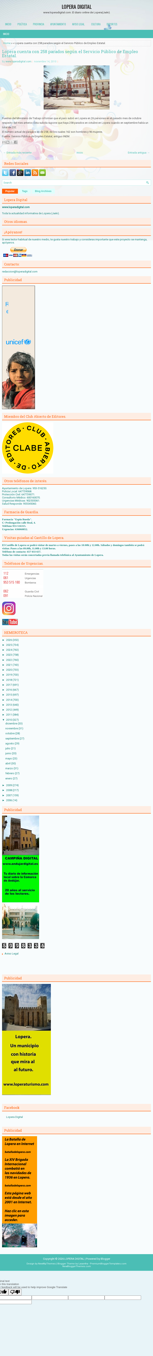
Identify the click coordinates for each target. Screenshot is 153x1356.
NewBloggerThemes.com (76, 1266)
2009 (9, 785)
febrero (10, 773)
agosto (10, 743)
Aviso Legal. (78, 24)
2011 (9, 714)
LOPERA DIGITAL (76, 6)
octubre (10, 733)
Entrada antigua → (139, 152)
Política (22, 24)
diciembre (11, 723)
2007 (9, 795)
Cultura (95, 24)
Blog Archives (43, 191)
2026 (9, 639)
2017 (9, 684)
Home (7, 43)
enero (9, 778)
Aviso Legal (12, 953)
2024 (9, 649)
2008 (9, 790)
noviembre (12, 728)
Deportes (112, 24)
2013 (9, 704)
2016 (9, 689)
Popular (10, 191)
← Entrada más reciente (17, 152)
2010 (9, 719)
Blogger (105, 1258)
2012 (9, 709)
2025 (9, 644)
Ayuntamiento (58, 24)
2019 (9, 674)
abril (8, 763)
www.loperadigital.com (18, 61)
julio (8, 748)
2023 (9, 654)
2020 (9, 669)
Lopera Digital (14, 1117)
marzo (9, 768)
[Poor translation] (15, 1292)
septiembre (12, 738)
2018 (9, 679)
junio (8, 753)
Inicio (8, 24)
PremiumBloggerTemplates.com (108, 1263)
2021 (9, 664)
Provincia (38, 24)
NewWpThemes (47, 1263)
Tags (25, 191)
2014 (9, 699)
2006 (9, 800)
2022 (9, 659)
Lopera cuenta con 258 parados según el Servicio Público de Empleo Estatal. (70, 53)
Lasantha (83, 1263)
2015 (9, 694)
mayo (9, 758)
